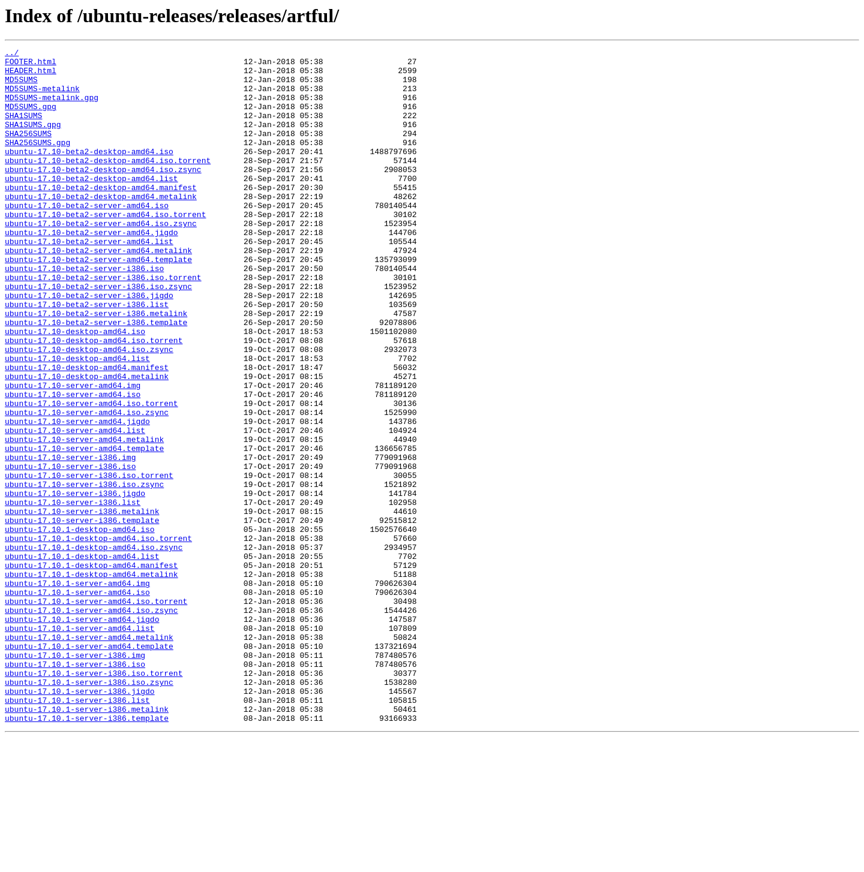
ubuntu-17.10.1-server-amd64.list (80, 744)
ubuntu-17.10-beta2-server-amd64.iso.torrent (105, 248)
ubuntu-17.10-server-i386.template (82, 615)
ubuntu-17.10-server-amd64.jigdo (77, 496)
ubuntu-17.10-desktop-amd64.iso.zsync (89, 410)
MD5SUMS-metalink (42, 97)
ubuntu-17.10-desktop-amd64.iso (75, 388)
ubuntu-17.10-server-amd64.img (72, 453)
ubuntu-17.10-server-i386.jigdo (75, 583)
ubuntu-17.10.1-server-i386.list (77, 831)
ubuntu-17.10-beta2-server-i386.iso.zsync (98, 334)
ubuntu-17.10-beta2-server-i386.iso (84, 313)
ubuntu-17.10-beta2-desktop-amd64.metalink (101, 226)
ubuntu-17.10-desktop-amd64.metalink (87, 442)
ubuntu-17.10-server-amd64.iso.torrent (91, 475)
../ (12, 54)
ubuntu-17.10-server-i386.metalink (82, 604)
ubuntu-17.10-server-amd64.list (75, 507)
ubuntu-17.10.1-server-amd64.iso (77, 701)
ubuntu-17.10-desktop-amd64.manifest (87, 431)
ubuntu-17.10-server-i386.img (70, 539)
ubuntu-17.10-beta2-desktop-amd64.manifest (101, 216)
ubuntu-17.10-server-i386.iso (70, 550)
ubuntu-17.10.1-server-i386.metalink (87, 842)
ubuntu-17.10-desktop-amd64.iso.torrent (93, 399)
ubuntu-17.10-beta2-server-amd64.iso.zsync (101, 259)
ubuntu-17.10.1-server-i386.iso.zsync (89, 809)
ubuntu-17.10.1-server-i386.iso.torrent (93, 798)
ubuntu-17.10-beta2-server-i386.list (87, 356)
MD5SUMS (21, 86)
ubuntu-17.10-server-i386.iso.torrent (89, 561)
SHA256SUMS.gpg (37, 162)
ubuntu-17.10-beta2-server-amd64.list (89, 280)
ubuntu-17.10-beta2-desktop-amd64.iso (89, 172)
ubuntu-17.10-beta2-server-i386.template (96, 377)
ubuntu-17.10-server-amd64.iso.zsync (87, 485)
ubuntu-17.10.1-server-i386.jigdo (80, 820)
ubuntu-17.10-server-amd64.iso (72, 464)
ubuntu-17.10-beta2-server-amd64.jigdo (91, 269)
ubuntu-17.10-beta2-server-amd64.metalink (98, 291)
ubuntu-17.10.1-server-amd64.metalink (89, 755)
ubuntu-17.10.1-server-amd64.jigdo (82, 734)
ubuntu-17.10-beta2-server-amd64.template (98, 302)
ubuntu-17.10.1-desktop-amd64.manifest (91, 669)
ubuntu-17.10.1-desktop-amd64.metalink (91, 680)
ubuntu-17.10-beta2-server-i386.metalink (96, 367)
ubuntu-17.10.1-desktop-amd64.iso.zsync (93, 647)
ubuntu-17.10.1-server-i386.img (75, 777)
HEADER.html (30, 75)
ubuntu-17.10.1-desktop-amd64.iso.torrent (98, 637)
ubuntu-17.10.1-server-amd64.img (77, 690)
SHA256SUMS (28, 151)
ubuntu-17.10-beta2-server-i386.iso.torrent (103, 323)
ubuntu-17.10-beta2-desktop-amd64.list (91, 205)
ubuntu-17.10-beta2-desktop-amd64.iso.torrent (108, 183)
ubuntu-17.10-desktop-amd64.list (77, 421)
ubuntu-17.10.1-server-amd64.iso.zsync (91, 723)
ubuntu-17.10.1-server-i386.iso (75, 788)
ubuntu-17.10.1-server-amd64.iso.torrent (96, 712)
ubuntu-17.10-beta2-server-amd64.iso (87, 237)
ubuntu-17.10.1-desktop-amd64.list (82, 658)
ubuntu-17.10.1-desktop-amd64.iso (80, 626)
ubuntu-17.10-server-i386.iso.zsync (84, 572)
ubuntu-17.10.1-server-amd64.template (89, 766)
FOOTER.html (30, 64)
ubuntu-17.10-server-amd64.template (84, 529)
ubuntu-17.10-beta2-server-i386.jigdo (89, 345)
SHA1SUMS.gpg (33, 140)
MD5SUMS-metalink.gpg (51, 108)
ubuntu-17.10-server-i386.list (72, 593)
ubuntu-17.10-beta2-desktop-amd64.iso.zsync (103, 194)
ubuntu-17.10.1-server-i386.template (87, 852)
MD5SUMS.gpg (30, 118)
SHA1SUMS (23, 129)
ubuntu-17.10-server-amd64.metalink (84, 518)
